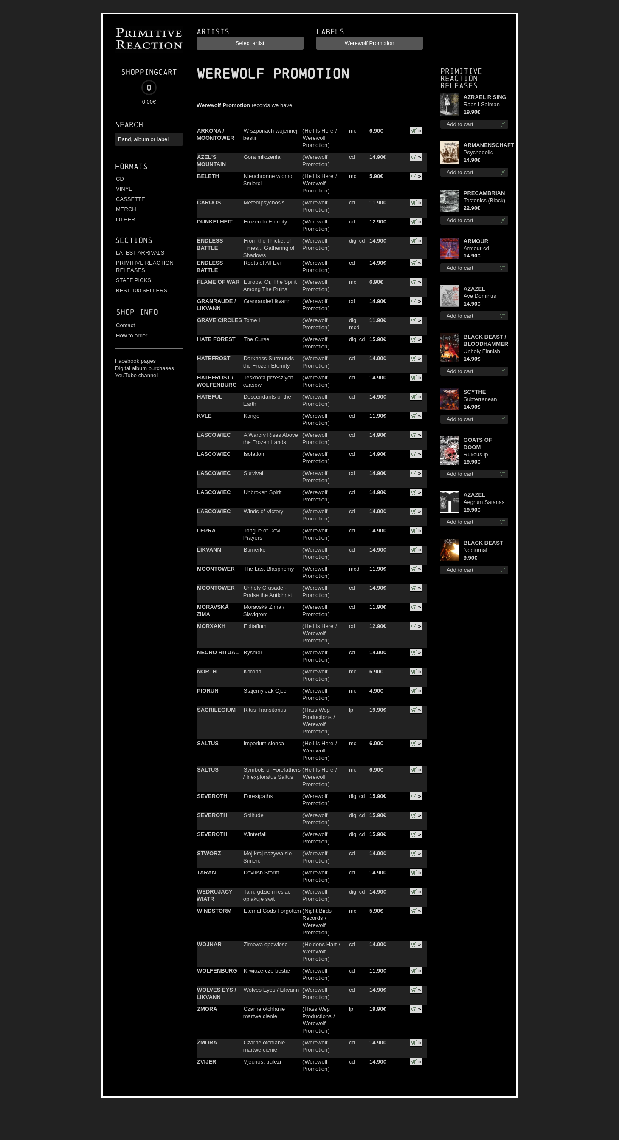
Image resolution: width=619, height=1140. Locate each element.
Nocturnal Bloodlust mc (479, 550)
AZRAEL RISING (485, 97)
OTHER (125, 219)
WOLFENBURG (217, 970)
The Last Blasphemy (269, 569)
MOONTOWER (216, 569)
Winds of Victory (264, 511)
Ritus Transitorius (265, 710)
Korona (253, 671)
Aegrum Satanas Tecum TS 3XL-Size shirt (484, 502)
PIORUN (208, 690)
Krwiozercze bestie (267, 970)
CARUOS (209, 202)
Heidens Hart (320, 944)
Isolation (254, 454)
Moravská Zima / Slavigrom (263, 610)
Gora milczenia (262, 157)
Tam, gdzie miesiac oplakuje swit (267, 895)
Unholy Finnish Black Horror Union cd (482, 351)
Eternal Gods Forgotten (272, 911)
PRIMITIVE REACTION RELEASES (145, 266)
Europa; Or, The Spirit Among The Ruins (270, 285)
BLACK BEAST (483, 543)
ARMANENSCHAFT (486, 145)
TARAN (206, 872)
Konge (252, 416)
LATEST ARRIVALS (140, 252)
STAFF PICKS (133, 280)
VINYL (124, 189)
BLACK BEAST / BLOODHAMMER (486, 340)
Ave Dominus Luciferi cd (480, 296)
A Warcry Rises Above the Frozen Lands (270, 438)
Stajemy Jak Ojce (265, 690)
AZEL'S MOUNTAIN (211, 160)
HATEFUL (209, 396)
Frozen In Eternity (265, 221)
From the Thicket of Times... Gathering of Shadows (269, 248)
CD (120, 178)
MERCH (126, 209)
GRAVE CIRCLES (219, 320)
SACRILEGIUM (216, 710)
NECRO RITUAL (218, 652)
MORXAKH (211, 626)
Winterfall (255, 834)
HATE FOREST (216, 339)
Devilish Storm (261, 872)
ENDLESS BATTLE (210, 244)
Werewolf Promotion (314, 141)
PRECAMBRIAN (484, 193)
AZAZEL (474, 289)
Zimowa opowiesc (265, 944)
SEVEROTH (212, 796)
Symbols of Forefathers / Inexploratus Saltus (272, 773)
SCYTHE (475, 392)
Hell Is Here (318, 130)
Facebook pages (135, 361)
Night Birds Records (317, 914)
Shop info (137, 312)
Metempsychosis (264, 202)
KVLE (204, 416)
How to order (131, 335)
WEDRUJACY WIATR (215, 895)
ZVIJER (207, 1061)
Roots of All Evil (263, 263)
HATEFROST (213, 358)
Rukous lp (476, 454)
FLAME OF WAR (218, 282)
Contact (125, 325)
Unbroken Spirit (263, 492)
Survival (253, 473)
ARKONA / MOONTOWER (215, 134)
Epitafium (255, 626)
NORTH (207, 671)
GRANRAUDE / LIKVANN (216, 304)
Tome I (252, 320)
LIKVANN (209, 549)
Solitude (254, 815)
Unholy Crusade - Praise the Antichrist (267, 591)
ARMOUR (476, 241)
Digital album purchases (144, 368)
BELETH (208, 176)
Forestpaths (258, 796)
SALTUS (208, 743)
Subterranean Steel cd (480, 399)
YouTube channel (136, 375)
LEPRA (206, 530)
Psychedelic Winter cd (478, 152)
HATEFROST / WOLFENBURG (217, 381)
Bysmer (253, 652)
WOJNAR (209, 944)
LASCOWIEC (214, 435)
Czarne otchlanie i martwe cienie (265, 1012)
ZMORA (207, 1009)
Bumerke (255, 549)
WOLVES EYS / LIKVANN (216, 993)
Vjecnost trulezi (262, 1061)
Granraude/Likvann (267, 301)
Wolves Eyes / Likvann (271, 990)
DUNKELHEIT (215, 221)
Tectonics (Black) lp (484, 200)
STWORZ (209, 853)
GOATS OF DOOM (478, 443)
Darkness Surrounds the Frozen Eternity (268, 362)
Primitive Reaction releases (461, 78)
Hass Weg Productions (317, 713)
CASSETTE (130, 199)
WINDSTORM (214, 911)
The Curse (257, 339)
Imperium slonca (264, 743)
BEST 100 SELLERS (141, 290)
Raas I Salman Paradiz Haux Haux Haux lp (482, 104)
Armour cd (476, 248)
